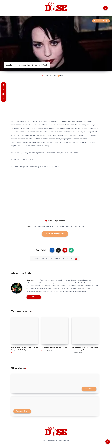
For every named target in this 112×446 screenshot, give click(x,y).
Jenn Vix (55, 226)
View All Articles (34, 297)
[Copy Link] (55, 258)
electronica (46, 226)
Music (50, 221)
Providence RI (64, 226)
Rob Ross (73, 226)
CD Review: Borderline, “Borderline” (54, 347)
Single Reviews (59, 221)
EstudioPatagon (63, 440)
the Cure (81, 226)
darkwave (38, 226)
